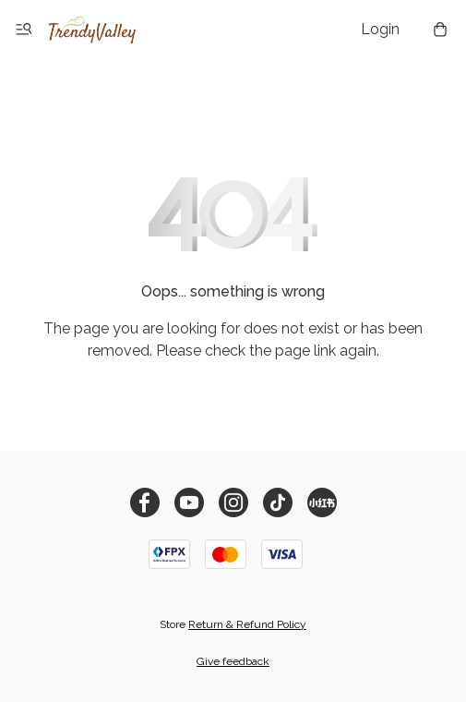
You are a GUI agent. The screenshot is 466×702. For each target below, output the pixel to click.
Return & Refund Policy (247, 624)
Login (380, 29)
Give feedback (233, 661)
